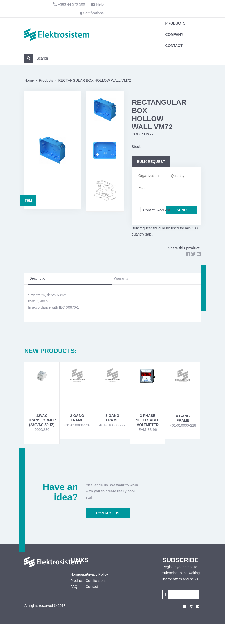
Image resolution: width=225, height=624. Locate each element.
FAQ (73, 587)
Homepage (74, 574)
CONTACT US (107, 513)
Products (175, 23)
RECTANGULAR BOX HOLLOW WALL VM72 (94, 80)
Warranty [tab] (121, 278)
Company (174, 34)
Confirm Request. (157, 210)
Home (29, 80)
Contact (173, 46)
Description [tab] (38, 278)
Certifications (93, 13)
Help (100, 4)
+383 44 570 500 (71, 4)
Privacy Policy (97, 574)
